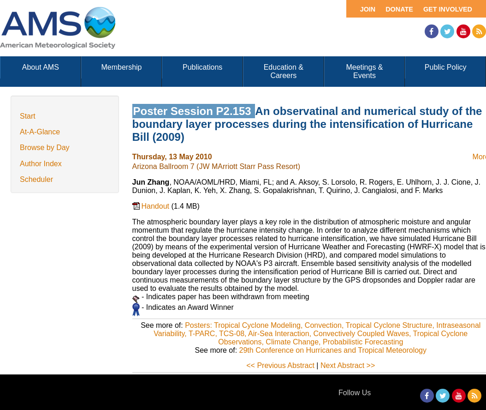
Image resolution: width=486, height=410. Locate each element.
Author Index (41, 164)
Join (368, 9)
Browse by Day (45, 147)
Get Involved (447, 9)
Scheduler (36, 179)
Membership (121, 67)
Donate (399, 9)
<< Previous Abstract (280, 365)
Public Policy (446, 67)
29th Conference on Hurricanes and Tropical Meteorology (333, 350)
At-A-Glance (40, 132)
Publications (202, 67)
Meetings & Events (364, 71)
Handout (157, 206)
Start (28, 116)
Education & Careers (283, 71)
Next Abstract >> (347, 365)
